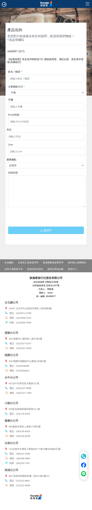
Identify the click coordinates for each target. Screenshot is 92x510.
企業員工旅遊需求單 (28, 262)
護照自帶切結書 (55, 269)
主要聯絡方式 (16, 86)
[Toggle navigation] (4, 4)
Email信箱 (13, 114)
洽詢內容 (13, 172)
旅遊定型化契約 (35, 269)
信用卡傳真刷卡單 (13, 269)
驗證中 (46, 230)
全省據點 (9, 262)
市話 (9, 129)
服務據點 (11, 159)
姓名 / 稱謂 (15, 71)
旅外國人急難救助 (77, 262)
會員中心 (72, 269)
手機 (10, 99)
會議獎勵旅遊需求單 (53, 262)
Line (10, 144)
